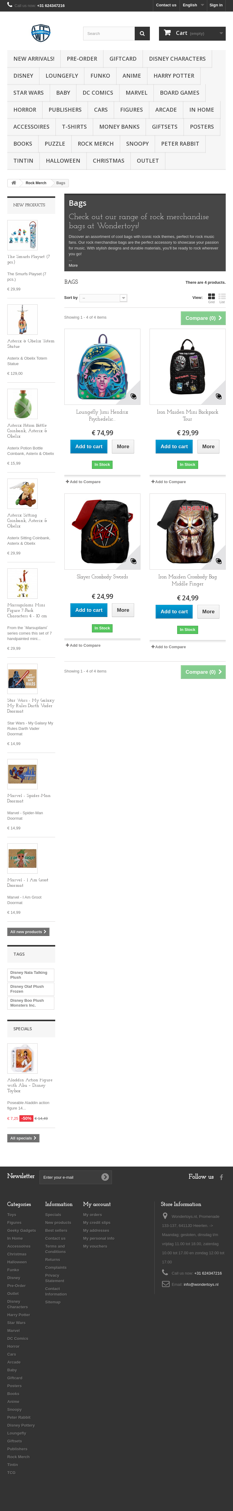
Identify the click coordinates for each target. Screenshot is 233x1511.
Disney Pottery (21, 1425)
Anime (132, 75)
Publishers (65, 109)
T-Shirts (74, 126)
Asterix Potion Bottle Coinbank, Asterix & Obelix (27, 431)
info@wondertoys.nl (201, 1284)
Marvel (136, 92)
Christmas (108, 160)
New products (29, 205)
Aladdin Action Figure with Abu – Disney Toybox (29, 1085)
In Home (201, 109)
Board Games (179, 92)
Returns (52, 1259)
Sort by (71, 297)
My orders (92, 1214)
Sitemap (53, 1302)
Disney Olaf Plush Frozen (27, 989)
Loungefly (62, 75)
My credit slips (96, 1222)
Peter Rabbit (180, 143)
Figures (131, 109)
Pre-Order (82, 58)
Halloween (63, 160)
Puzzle (55, 143)
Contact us (166, 5)
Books (22, 143)
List (222, 298)
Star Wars (28, 92)
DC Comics (98, 92)
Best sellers (56, 1230)
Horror (24, 109)
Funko (100, 75)
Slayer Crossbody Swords (102, 577)
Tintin (23, 160)
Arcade (166, 109)
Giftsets (164, 126)
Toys (11, 1214)
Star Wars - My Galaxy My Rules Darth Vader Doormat (31, 706)
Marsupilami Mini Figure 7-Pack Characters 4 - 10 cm (27, 610)
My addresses (96, 1230)
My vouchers (95, 1246)
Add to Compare (85, 481)
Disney (23, 75)
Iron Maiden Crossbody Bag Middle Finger (187, 580)
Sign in (216, 5)
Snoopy (137, 143)
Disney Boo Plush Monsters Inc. (27, 1003)
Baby (63, 92)
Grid (211, 298)
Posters (202, 126)
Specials (22, 1029)
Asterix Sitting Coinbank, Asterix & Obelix (27, 521)
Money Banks (119, 126)
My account (97, 1205)
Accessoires (31, 126)
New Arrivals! (33, 58)
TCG (11, 1472)
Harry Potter (174, 75)
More (73, 265)
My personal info (98, 1238)
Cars (101, 109)
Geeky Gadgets (21, 1230)
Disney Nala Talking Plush (28, 975)
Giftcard (123, 58)
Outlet (148, 160)
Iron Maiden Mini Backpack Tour (187, 416)
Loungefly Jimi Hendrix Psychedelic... (102, 416)
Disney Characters (177, 58)
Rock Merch (96, 143)
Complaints (56, 1267)
